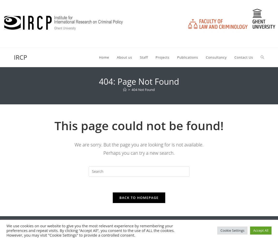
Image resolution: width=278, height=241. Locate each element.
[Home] (124, 89)
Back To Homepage (139, 197)
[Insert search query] (139, 171)
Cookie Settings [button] (232, 230)
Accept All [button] (260, 230)
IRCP (20, 57)
